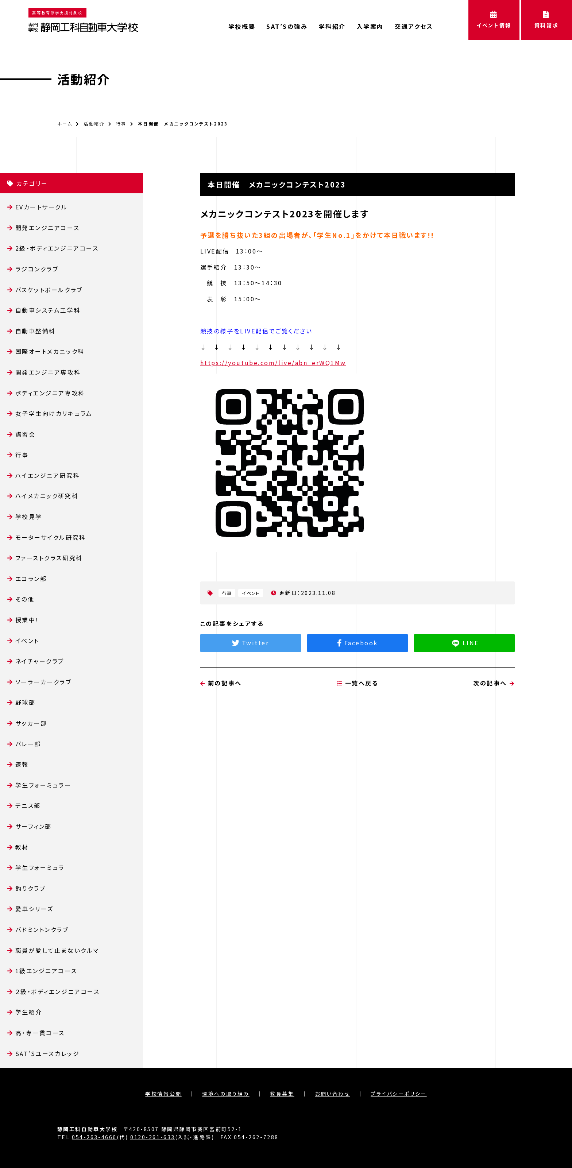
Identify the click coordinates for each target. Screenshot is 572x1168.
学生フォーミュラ (40, 867)
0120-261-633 (152, 1137)
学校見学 (28, 516)
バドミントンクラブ (42, 929)
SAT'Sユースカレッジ (47, 1053)
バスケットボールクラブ (49, 289)
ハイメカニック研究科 (47, 495)
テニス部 (28, 805)
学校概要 (241, 26)
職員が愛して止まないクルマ (57, 950)
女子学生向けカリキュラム (54, 413)
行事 (121, 123)
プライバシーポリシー (399, 1093)
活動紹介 (84, 79)
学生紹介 (28, 1012)
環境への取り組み (225, 1093)
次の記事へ (494, 719)
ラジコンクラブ (37, 268)
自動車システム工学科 (48, 310)
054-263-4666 (94, 1137)
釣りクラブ (30, 888)
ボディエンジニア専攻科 (50, 392)
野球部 (25, 702)
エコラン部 (31, 578)
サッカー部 (31, 723)
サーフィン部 (33, 826)
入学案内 (370, 26)
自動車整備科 (35, 330)
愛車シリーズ (34, 908)
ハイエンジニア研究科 (47, 475)
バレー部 (28, 743)
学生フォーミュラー (43, 785)
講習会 (25, 434)
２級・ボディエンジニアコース (57, 991)
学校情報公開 (163, 1093)
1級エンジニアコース (46, 970)
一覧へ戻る (358, 719)
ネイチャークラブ (39, 661)
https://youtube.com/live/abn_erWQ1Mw (273, 362)
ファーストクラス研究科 (49, 557)
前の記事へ (221, 719)
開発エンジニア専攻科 (48, 372)
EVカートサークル (41, 206)
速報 (22, 764)
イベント (27, 640)
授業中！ (27, 619)
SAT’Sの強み (287, 26)
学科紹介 (332, 26)
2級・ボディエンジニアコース (57, 248)
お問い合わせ (332, 1093)
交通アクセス (414, 26)
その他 (25, 599)
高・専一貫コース (40, 1032)
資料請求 (546, 20)
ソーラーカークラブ (43, 681)
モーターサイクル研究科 (50, 537)
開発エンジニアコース (47, 227)
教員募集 (282, 1093)
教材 (22, 847)
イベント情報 (493, 20)
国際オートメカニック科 (50, 351)
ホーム (65, 123)
